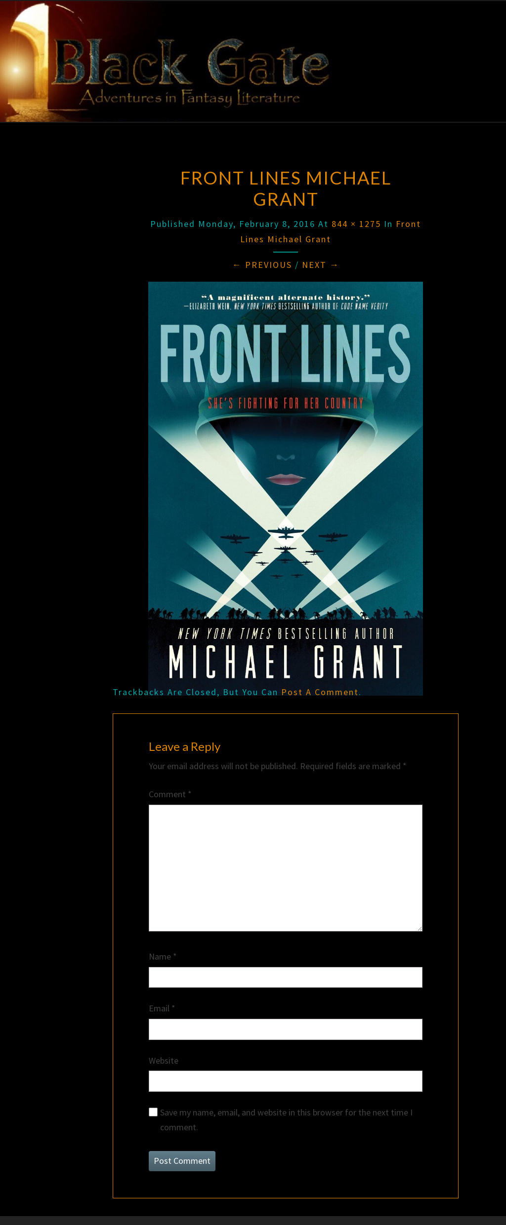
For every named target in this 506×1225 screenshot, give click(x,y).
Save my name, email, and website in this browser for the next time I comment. (286, 1120)
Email (162, 1008)
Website (163, 1060)
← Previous (262, 264)
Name (163, 956)
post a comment (320, 692)
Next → (320, 264)
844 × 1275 (356, 223)
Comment (170, 794)
